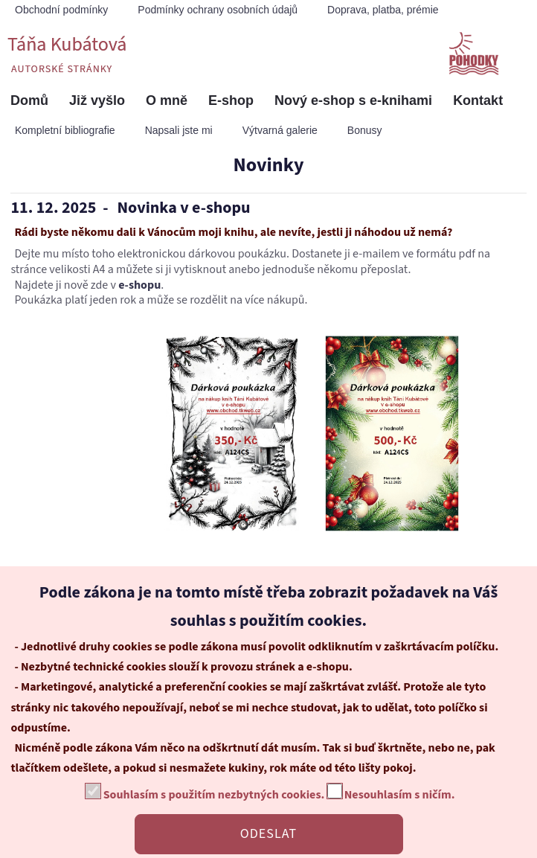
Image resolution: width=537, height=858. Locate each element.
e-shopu (139, 285)
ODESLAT (268, 834)
